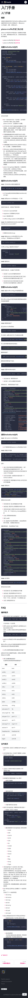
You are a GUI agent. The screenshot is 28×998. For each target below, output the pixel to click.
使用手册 (17, 43)
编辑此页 (4, 955)
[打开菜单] (24, 994)
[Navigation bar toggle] (2, 2)
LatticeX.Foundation (6, 981)
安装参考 (17, 40)
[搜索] (25, 2)
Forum (3, 984)
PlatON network (5, 979)
